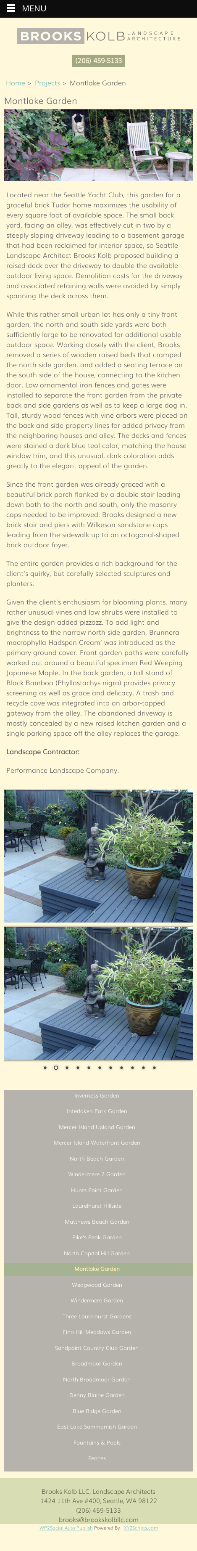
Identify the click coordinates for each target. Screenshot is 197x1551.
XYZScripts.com (141, 1527)
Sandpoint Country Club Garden (97, 1348)
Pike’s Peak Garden (97, 1237)
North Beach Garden (97, 1158)
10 (143, 1068)
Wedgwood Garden (97, 1285)
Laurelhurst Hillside (96, 1205)
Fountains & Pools (97, 1442)
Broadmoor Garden (96, 1363)
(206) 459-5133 (98, 60)
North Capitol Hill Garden (97, 1253)
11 (154, 1068)
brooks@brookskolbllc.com (99, 1519)
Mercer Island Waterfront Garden (97, 1142)
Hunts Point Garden (97, 1190)
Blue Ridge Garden (97, 1411)
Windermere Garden (97, 1300)
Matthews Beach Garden (97, 1221)
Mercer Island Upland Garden (97, 1127)
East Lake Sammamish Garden (97, 1426)
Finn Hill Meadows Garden (97, 1332)
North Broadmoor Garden (97, 1379)
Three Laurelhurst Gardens (97, 1316)
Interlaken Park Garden (97, 1111)
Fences (97, 1458)
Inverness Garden (96, 1095)
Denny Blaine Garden (97, 1395)
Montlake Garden (97, 1269)
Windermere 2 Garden (97, 1174)
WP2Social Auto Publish (66, 1527)
